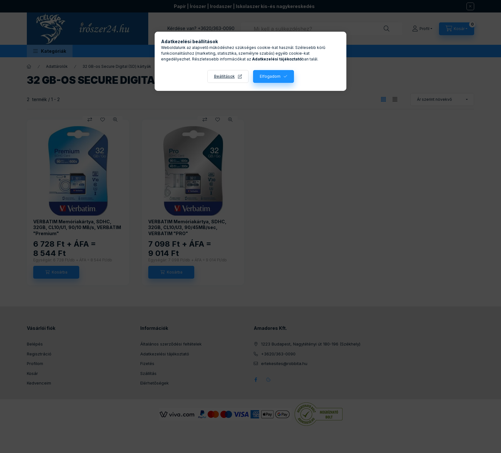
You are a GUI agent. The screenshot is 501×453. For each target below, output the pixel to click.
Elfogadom (270, 76)
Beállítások (224, 76)
